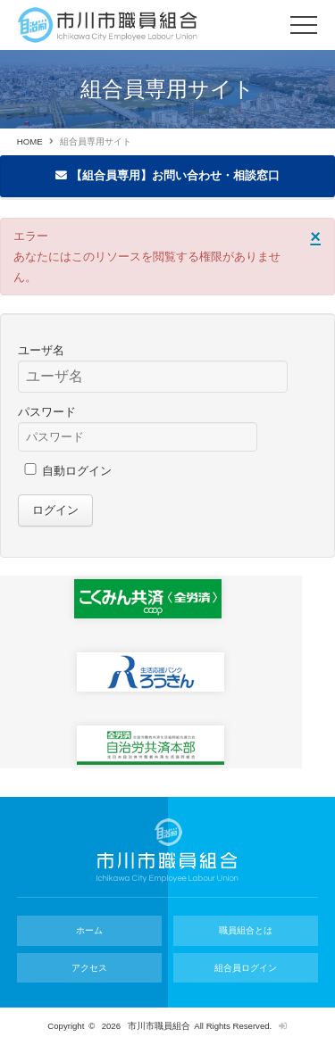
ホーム (89, 930)
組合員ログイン (245, 968)
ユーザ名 (41, 350)
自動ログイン (77, 470)
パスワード (47, 412)
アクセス (89, 968)
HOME (30, 141)
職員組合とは (245, 930)
